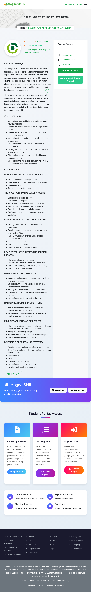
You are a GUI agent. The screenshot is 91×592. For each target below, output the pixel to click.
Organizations (33, 549)
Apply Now (13, 374)
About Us (58, 390)
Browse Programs (45, 473)
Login (79, 4)
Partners (31, 545)
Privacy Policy (75, 537)
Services (52, 541)
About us (52, 537)
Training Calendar (13, 554)
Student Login (74, 470)
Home (22, 28)
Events (30, 537)
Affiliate (30, 541)
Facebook (31, 586)
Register (70, 4)
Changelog (74, 545)
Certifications (32, 553)
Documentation (76, 541)
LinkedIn (49, 586)
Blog (50, 545)
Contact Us (77, 390)
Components (75, 549)
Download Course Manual (70, 79)
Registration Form (13, 537)
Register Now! (36, 46)
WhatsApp (59, 586)
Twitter (40, 586)
